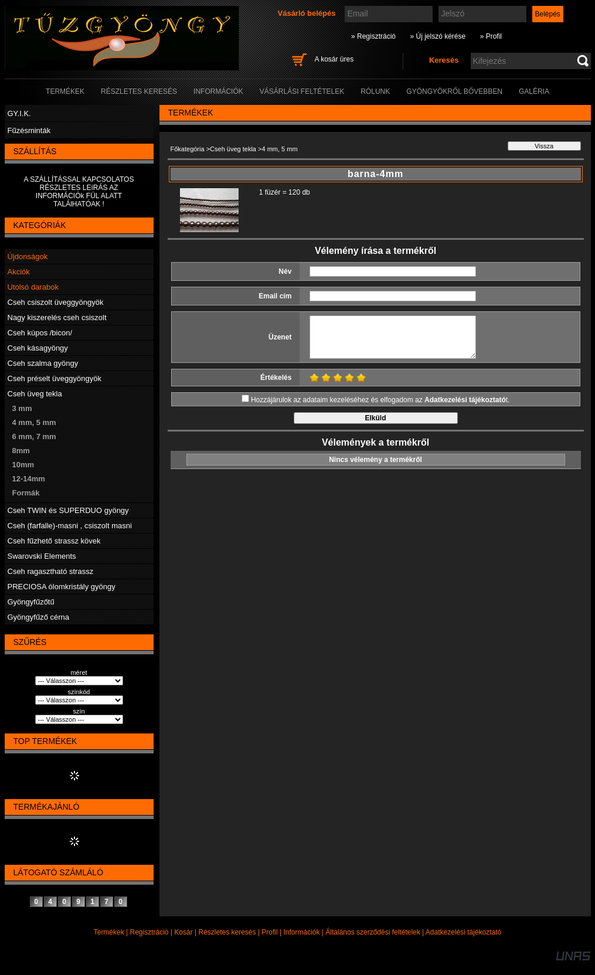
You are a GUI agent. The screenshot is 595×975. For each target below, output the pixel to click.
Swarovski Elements (42, 556)
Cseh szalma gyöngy (43, 363)
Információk (301, 932)
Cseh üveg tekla (35, 393)
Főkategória (188, 148)
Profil (269, 932)
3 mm (22, 408)
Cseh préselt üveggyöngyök (54, 378)
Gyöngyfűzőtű (31, 601)
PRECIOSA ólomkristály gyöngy (61, 586)
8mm (21, 450)
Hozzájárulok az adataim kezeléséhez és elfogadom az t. (380, 400)
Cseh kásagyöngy (38, 348)
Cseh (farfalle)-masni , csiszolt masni (70, 525)
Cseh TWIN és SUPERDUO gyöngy (68, 510)
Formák (26, 492)
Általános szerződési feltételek (372, 932)
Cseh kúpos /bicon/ (40, 332)
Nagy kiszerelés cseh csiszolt (57, 317)
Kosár (183, 932)
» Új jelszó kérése (437, 36)
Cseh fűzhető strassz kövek (54, 540)
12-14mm (28, 478)
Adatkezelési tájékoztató (463, 932)
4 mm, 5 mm (34, 422)
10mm (23, 464)
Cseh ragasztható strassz (51, 571)
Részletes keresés (227, 932)
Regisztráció (149, 932)
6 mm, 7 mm (34, 436)
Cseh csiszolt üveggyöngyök (56, 302)
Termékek (109, 932)
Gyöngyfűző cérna (39, 617)
